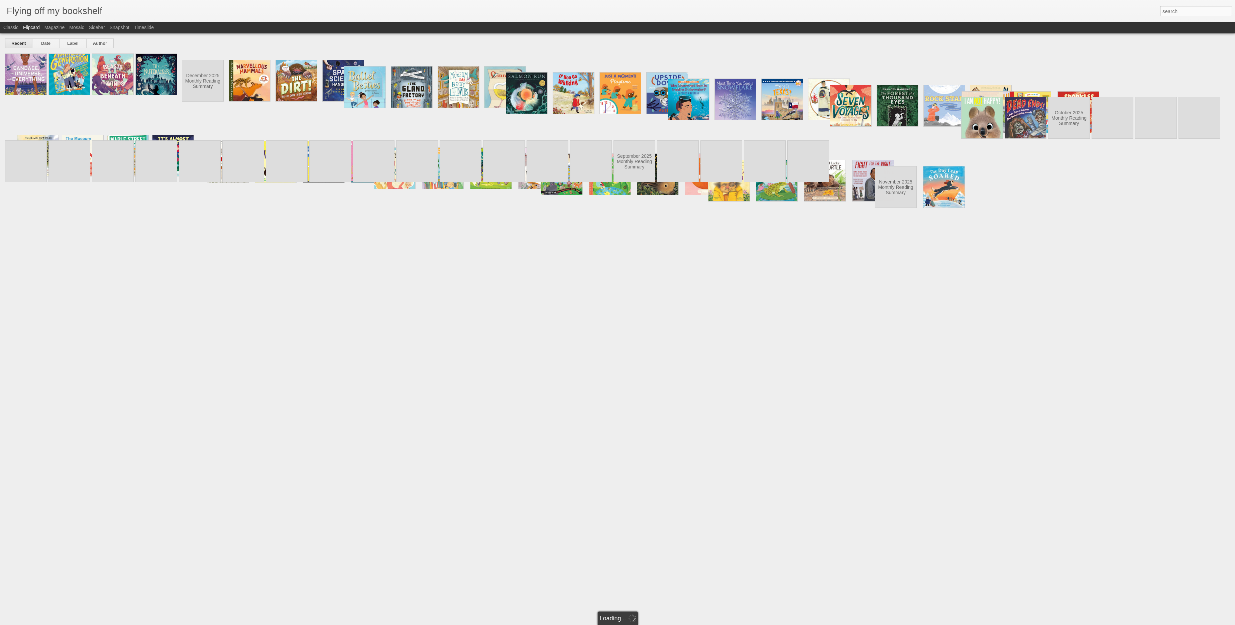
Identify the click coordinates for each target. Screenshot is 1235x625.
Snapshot (119, 27)
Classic (10, 27)
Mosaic (76, 27)
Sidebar (97, 27)
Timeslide (144, 27)
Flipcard (31, 27)
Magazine (54, 27)
